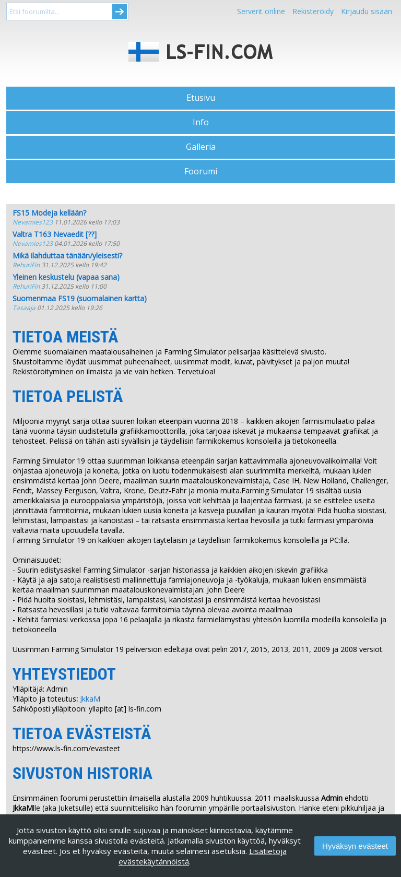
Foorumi (200, 171)
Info (201, 122)
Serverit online (261, 11)
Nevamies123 (33, 222)
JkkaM (90, 699)
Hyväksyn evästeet (355, 846)
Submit (119, 11)
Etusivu (200, 97)
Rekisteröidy (313, 11)
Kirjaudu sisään (366, 11)
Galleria (201, 146)
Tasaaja (24, 307)
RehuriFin (26, 264)
